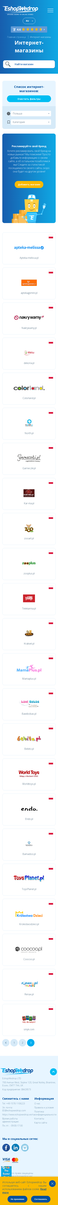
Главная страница (16, 37)
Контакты (39, 1118)
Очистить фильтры (29, 98)
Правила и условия (44, 1107)
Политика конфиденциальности (45, 1113)
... (5, 1042)
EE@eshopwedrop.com (14, 1110)
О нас (37, 1103)
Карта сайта (40, 1122)
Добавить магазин (29, 184)
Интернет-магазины (40, 37)
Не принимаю (17, 1199)
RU (27, 20)
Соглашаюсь (40, 1199)
